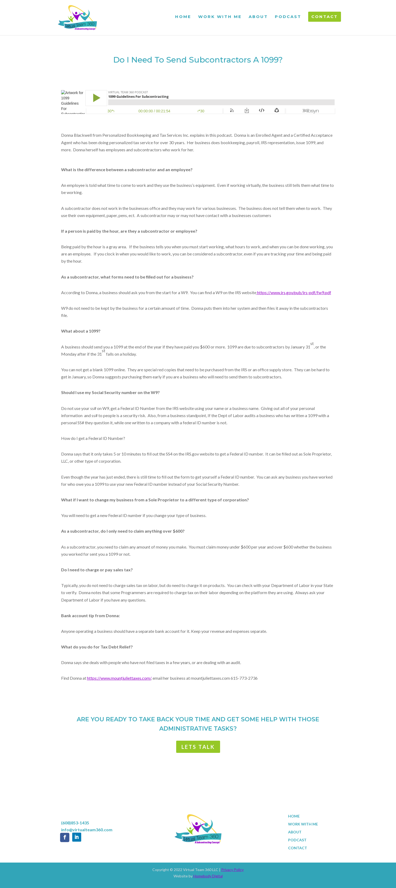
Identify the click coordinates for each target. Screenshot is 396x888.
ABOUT (258, 17)
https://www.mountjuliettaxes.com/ (119, 678)
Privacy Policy (232, 869)
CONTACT (324, 16)
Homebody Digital (208, 876)
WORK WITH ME (220, 17)
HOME (183, 17)
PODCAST (288, 17)
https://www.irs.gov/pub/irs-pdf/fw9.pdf (293, 292)
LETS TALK (198, 747)
